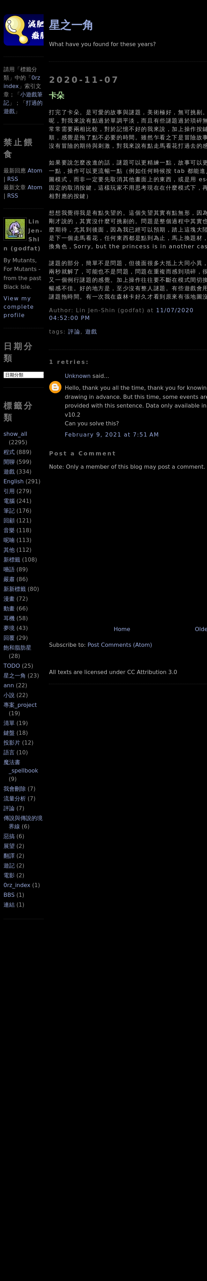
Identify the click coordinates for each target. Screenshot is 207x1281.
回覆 (9, 638)
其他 (9, 550)
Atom (35, 170)
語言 (9, 752)
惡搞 (9, 836)
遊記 (9, 865)
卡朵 (56, 95)
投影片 (11, 742)
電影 (9, 875)
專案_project (20, 705)
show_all (15, 434)
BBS (9, 895)
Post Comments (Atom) (120, 645)
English (13, 481)
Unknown (77, 376)
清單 (9, 723)
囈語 (9, 569)
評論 (9, 808)
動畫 (9, 608)
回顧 (9, 520)
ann (8, 685)
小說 (9, 695)
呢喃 (9, 540)
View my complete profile (18, 307)
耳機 (9, 618)
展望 (9, 846)
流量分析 (14, 798)
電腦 (9, 501)
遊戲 (9, 471)
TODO (11, 666)
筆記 (9, 510)
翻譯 (9, 855)
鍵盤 (9, 733)
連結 (9, 904)
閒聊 (9, 462)
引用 (9, 491)
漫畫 (9, 598)
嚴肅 (9, 579)
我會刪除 (14, 788)
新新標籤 (14, 589)
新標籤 (11, 559)
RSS (12, 179)
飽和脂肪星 (17, 647)
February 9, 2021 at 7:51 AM (112, 434)
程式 (9, 452)
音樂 (9, 530)
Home (122, 629)
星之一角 (14, 675)
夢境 (9, 628)
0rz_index (16, 885)
